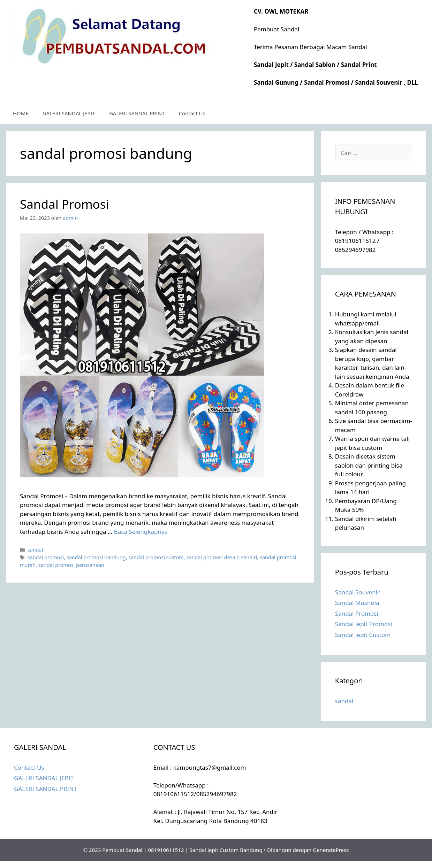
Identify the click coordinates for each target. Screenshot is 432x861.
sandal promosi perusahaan (71, 565)
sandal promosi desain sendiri (221, 557)
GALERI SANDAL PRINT (137, 113)
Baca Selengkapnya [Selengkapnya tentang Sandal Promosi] (141, 532)
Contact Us (192, 113)
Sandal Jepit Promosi (363, 624)
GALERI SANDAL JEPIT (69, 113)
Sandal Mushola (357, 603)
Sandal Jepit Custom (363, 635)
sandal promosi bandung (96, 557)
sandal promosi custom (156, 557)
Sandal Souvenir (357, 592)
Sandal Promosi (64, 204)
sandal (35, 549)
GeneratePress (331, 849)
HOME (21, 113)
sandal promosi (46, 557)
